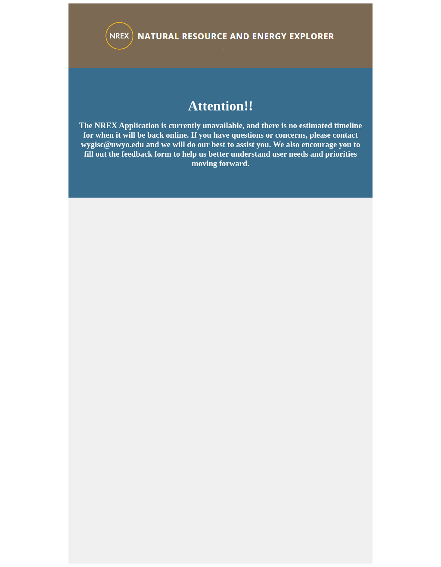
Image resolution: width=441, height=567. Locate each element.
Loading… (220, 380)
